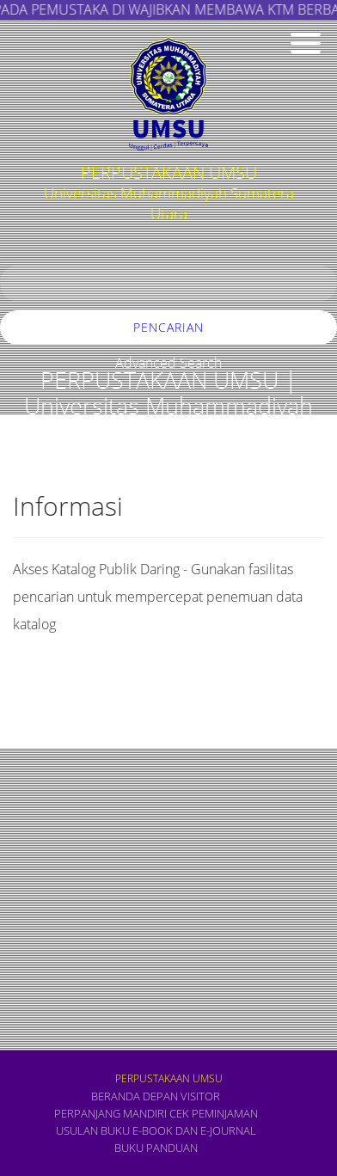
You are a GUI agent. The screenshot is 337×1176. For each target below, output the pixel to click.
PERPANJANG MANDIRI (110, 1113)
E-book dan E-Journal (194, 1130)
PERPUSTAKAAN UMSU (169, 1078)
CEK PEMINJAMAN (213, 1113)
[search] (168, 283)
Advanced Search (168, 362)
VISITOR (200, 1096)
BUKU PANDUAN (156, 1147)
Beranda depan (134, 1096)
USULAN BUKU (93, 1130)
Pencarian (168, 327)
